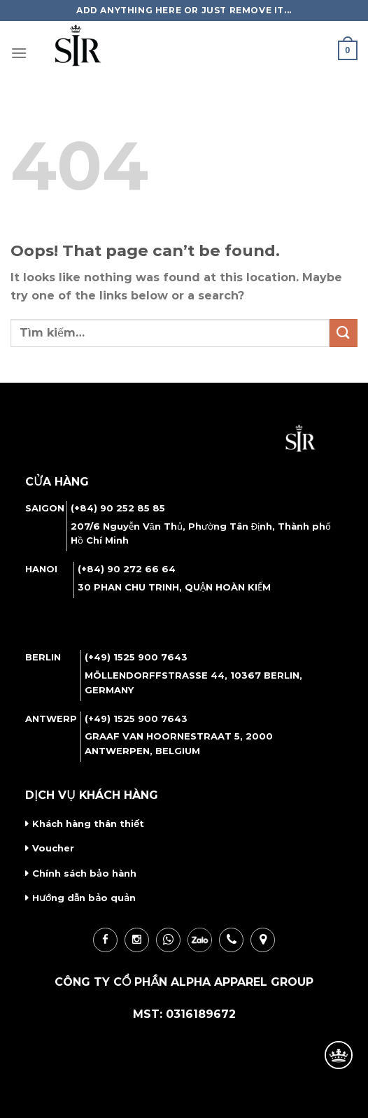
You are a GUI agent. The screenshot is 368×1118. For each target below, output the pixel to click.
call (231, 940)
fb (105, 940)
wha (168, 940)
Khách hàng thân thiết (88, 823)
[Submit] (344, 332)
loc (262, 940)
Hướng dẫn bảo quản (84, 897)
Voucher (53, 848)
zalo (199, 940)
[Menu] (18, 53)
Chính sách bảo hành (84, 873)
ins (137, 940)
